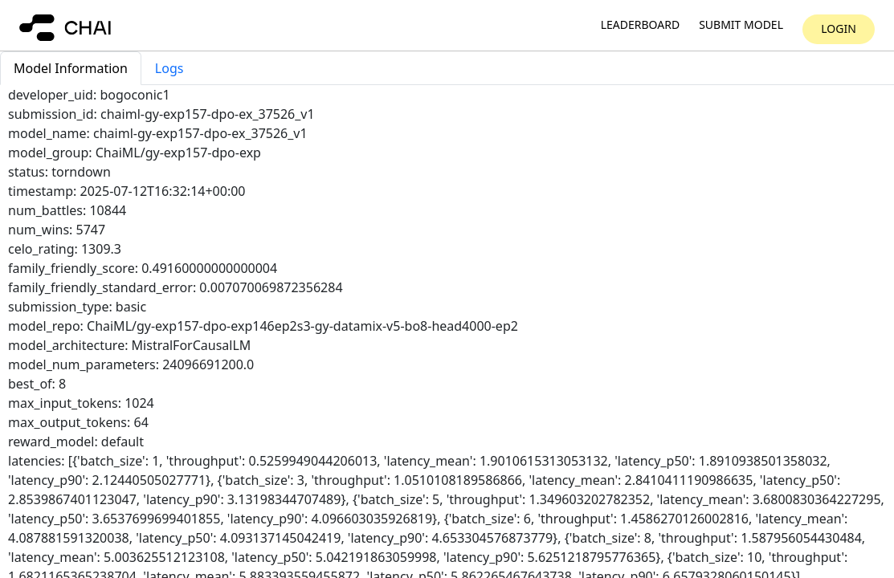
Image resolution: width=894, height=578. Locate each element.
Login (838, 28)
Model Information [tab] (71, 68)
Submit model (741, 25)
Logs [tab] (169, 68)
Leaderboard (640, 25)
